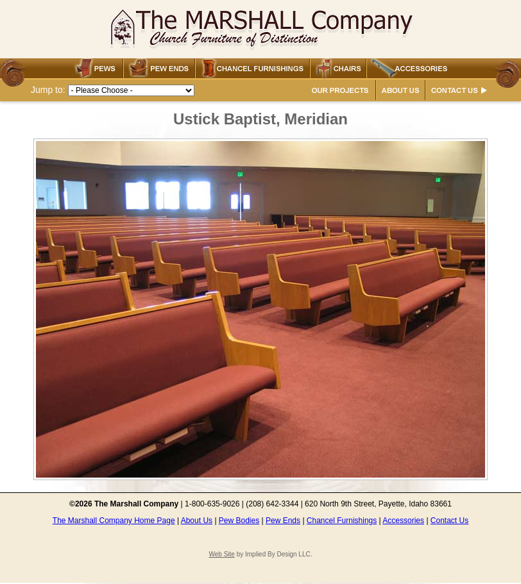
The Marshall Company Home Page (114, 520)
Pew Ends (283, 520)
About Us (196, 520)
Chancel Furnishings (342, 520)
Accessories (403, 520)
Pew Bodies (239, 520)
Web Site (221, 554)
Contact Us (449, 520)
